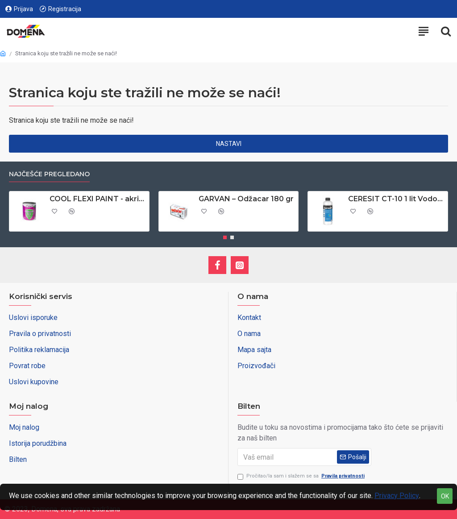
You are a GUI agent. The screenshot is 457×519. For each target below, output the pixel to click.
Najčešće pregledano (49, 174)
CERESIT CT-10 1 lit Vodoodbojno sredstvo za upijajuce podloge (396, 199)
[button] (225, 237)
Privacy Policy (396, 495)
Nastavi (228, 143)
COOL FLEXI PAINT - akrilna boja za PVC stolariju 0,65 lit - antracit (98, 199)
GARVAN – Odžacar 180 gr (246, 199)
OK (445, 496)
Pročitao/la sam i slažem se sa (301, 476)
